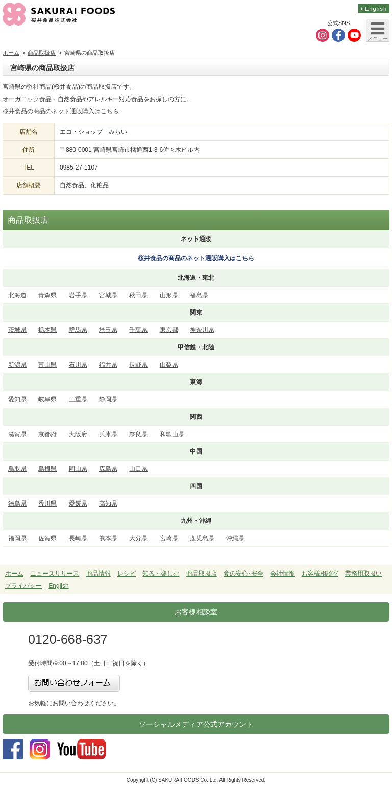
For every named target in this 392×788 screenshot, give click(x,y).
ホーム (11, 53)
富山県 (47, 364)
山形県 (169, 295)
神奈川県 (202, 329)
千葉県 (138, 329)
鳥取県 (17, 468)
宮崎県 (169, 538)
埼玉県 (108, 329)
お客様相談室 (320, 573)
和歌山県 (172, 434)
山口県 (138, 468)
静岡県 (108, 399)
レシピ (126, 573)
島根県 (47, 468)
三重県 (78, 399)
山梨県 (169, 364)
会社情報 (282, 573)
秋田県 (138, 295)
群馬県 (78, 329)
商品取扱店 (42, 53)
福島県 (199, 295)
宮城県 (108, 295)
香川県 (47, 503)
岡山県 (78, 468)
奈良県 (138, 434)
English (374, 9)
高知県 (108, 503)
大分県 (138, 538)
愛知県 (17, 399)
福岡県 (17, 538)
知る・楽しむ (160, 573)
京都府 (47, 434)
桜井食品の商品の (196, 258)
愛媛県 (78, 503)
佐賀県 (47, 538)
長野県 (138, 364)
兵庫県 (108, 434)
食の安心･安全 (243, 573)
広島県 (108, 468)
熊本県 (108, 538)
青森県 (47, 295)
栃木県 (47, 329)
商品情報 (98, 573)
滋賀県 (17, 434)
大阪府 (78, 434)
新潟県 (17, 364)
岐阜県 (47, 399)
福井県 (108, 364)
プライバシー (23, 585)
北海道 (17, 295)
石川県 (78, 364)
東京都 (169, 329)
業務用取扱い (363, 573)
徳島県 (17, 503)
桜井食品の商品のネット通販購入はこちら (61, 111)
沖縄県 (235, 538)
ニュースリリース (54, 573)
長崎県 (78, 538)
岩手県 (78, 295)
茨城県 (17, 329)
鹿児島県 (202, 538)
